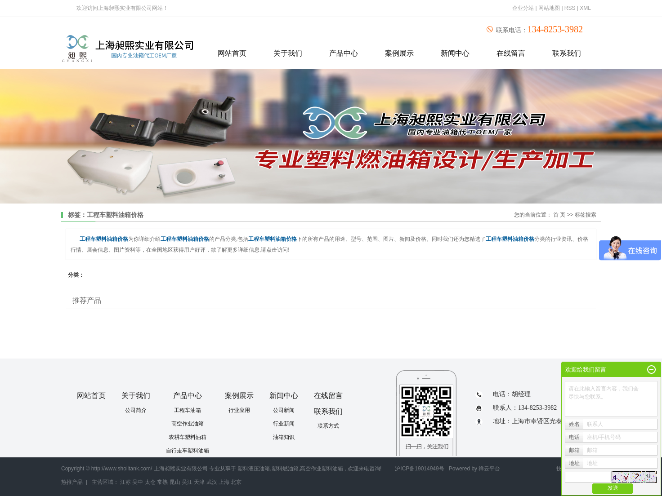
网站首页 (232, 53)
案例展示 (399, 53)
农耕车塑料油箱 (187, 437)
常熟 (162, 482)
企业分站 (523, 8)
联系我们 (566, 53)
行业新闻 (284, 424)
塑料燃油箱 (285, 468)
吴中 (137, 482)
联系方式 (328, 426)
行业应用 (239, 410)
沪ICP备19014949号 (419, 468)
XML (585, 8)
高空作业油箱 (187, 424)
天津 (199, 482)
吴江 (187, 482)
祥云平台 (489, 468)
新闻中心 (455, 53)
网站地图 (549, 8)
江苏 (125, 482)
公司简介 (136, 410)
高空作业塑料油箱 (321, 468)
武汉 (211, 482)
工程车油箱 (187, 410)
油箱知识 (284, 437)
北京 (236, 482)
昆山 (175, 482)
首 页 (559, 215)
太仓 (150, 482)
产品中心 (343, 53)
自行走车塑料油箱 (187, 450)
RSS (570, 8)
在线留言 (511, 53)
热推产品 (72, 482)
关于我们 (287, 53)
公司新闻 (284, 410)
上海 (224, 482)
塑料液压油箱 (253, 468)
